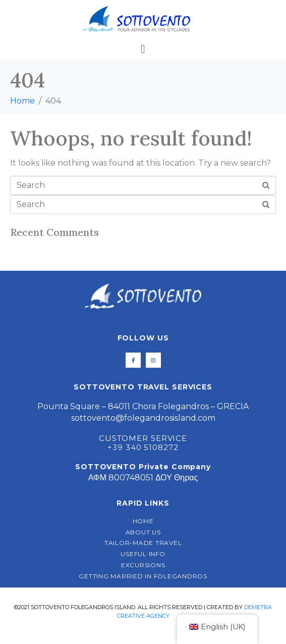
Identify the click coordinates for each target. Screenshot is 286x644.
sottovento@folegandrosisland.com (143, 418)
